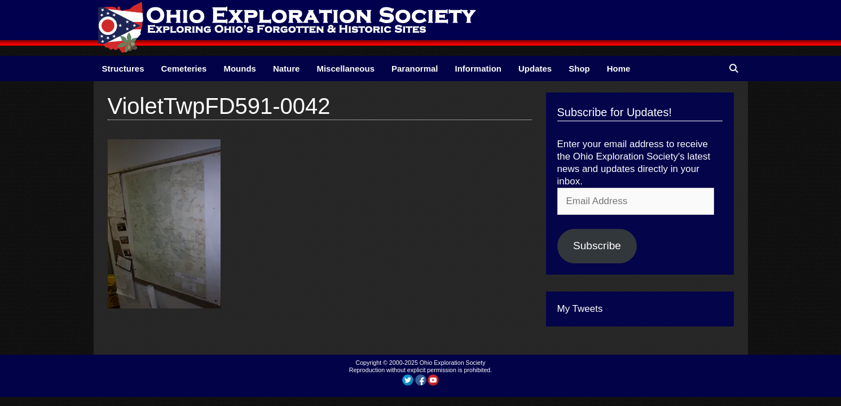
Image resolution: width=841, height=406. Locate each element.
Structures (123, 68)
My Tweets (580, 308)
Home (619, 68)
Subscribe (597, 245)
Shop (579, 68)
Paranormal (414, 68)
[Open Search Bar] (733, 68)
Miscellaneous (345, 68)
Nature (286, 68)
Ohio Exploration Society (453, 362)
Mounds (239, 68)
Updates (535, 68)
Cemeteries (184, 68)
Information (478, 68)
